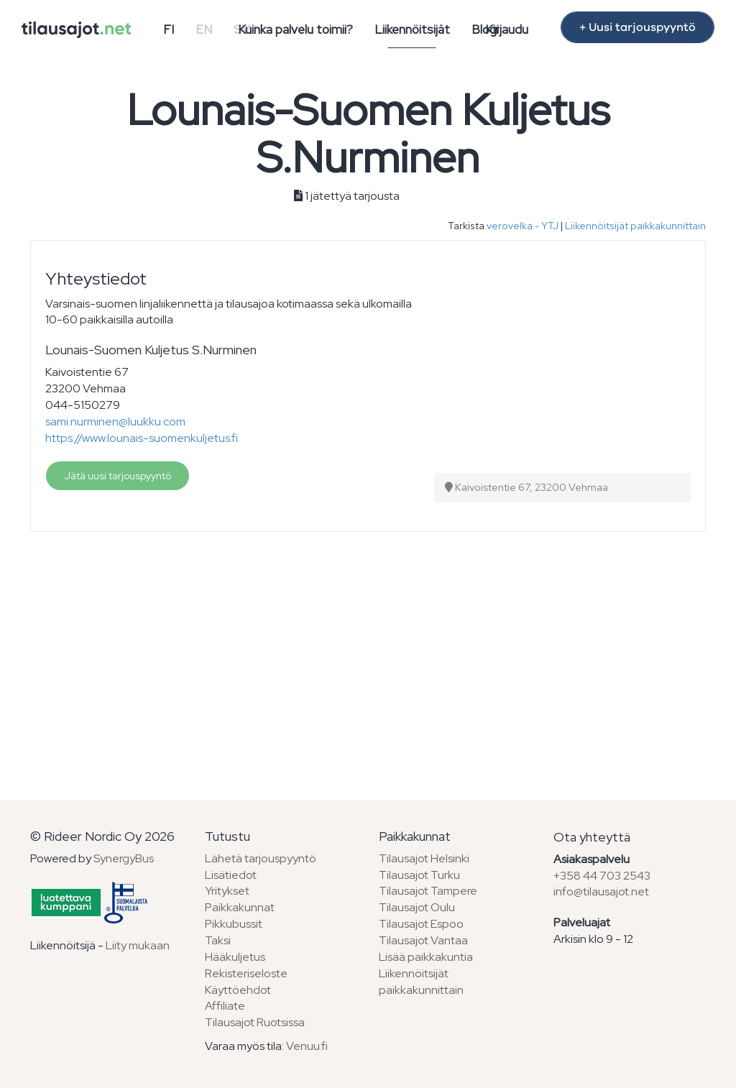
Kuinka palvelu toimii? (295, 29)
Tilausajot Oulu (417, 907)
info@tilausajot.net (601, 891)
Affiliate (225, 1005)
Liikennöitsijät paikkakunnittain (635, 225)
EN (204, 29)
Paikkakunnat (240, 907)
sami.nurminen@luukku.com (115, 421)
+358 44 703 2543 (601, 875)
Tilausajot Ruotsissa (255, 1022)
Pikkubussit (233, 923)
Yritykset (227, 890)
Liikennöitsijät (412, 29)
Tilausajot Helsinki (424, 858)
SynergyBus (123, 858)
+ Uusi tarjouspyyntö (637, 27)
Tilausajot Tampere (428, 890)
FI (168, 29)
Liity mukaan (138, 945)
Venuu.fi (307, 1046)
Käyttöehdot (238, 989)
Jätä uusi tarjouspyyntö (117, 475)
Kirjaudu (506, 29)
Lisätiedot (231, 874)
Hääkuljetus (235, 956)
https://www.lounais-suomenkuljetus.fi (141, 438)
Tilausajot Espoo (421, 923)
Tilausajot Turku (419, 874)
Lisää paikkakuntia (426, 956)
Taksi (218, 940)
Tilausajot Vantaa (423, 940)
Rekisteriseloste (246, 973)
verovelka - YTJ (522, 225)
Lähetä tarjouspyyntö (260, 858)
